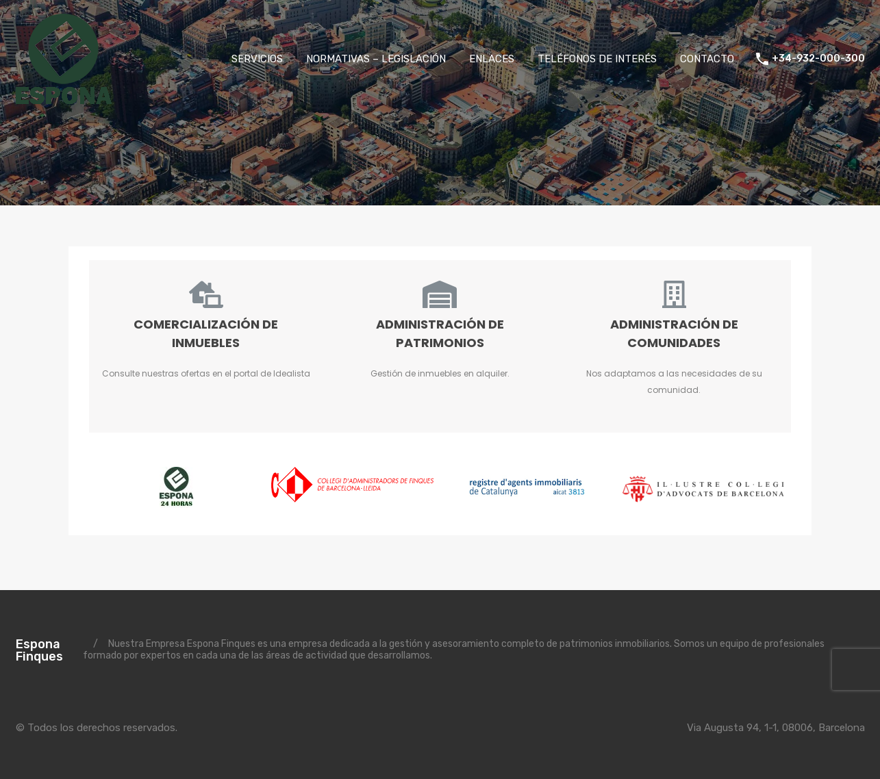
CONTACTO (707, 59)
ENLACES (491, 59)
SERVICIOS (257, 59)
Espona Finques (39, 650)
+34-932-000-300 (818, 58)
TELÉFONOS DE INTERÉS (597, 59)
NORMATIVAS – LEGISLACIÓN (376, 59)
